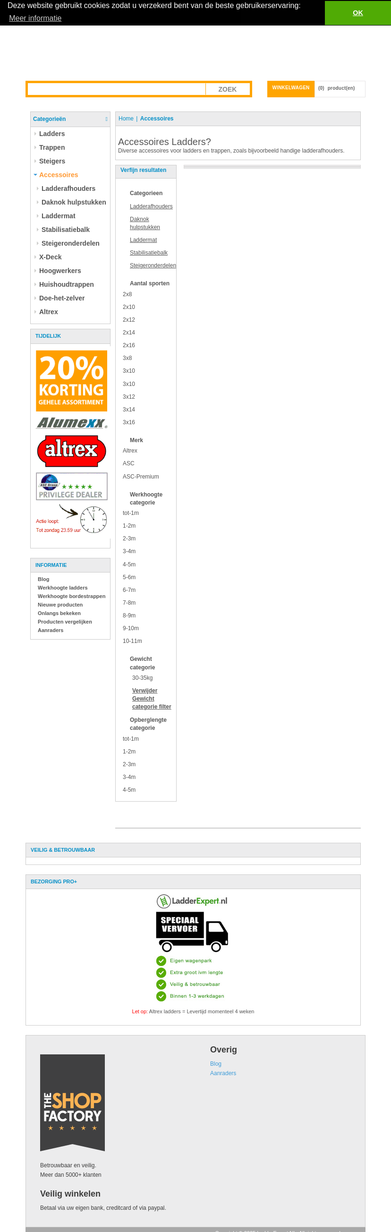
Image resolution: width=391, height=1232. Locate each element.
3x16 (129, 422)
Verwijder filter (151, 698)
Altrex (130, 450)
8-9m (129, 615)
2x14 (129, 332)
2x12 (129, 319)
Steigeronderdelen (153, 265)
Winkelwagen (291, 87)
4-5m (129, 564)
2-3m (129, 538)
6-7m (129, 589)
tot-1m (131, 512)
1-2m (129, 525)
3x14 (129, 409)
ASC (129, 463)
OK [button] (358, 13)
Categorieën (49, 118)
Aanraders (50, 630)
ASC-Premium (141, 476)
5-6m (129, 576)
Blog (43, 579)
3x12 (129, 396)
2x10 (129, 306)
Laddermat (143, 239)
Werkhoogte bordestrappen (71, 596)
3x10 (129, 371)
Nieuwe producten (60, 604)
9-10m (131, 628)
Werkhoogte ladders (63, 587)
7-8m (129, 602)
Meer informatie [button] (35, 18)
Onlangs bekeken (59, 613)
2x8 (127, 294)
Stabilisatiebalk (149, 252)
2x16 (129, 345)
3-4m (129, 551)
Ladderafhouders (151, 206)
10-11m (132, 641)
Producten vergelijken (65, 621)
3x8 (127, 358)
